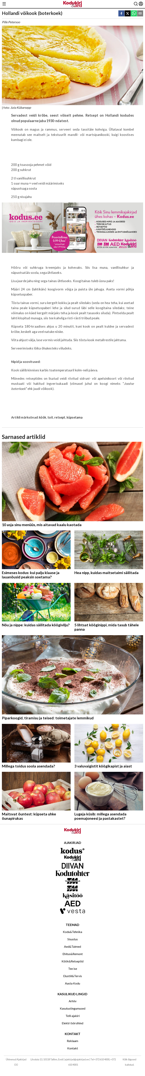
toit (50, 417)
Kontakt (72, 1048)
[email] (140, 13)
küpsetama (75, 417)
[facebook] (121, 13)
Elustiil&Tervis (72, 976)
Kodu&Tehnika (72, 932)
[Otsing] (135, 4)
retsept (59, 417)
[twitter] (128, 13)
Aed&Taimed (72, 946)
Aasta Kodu (72, 983)
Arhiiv (72, 1001)
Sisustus (72, 939)
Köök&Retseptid (72, 961)
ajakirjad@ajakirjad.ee (77, 1059)
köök (42, 417)
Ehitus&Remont (72, 954)
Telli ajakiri (73, 1016)
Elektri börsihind (72, 1023)
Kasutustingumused (72, 1008)
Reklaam (72, 1041)
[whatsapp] (134, 13)
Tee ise (72, 968)
